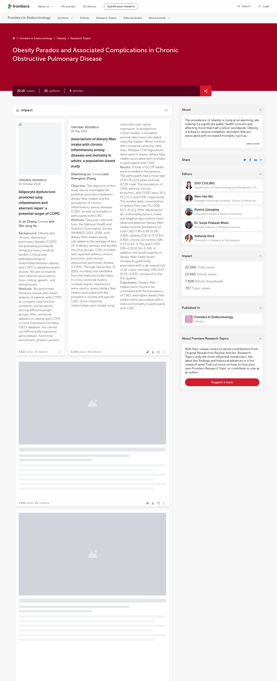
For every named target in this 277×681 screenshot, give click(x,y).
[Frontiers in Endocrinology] (222, 319)
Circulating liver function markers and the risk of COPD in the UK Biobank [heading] (41, 384)
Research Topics (80, 38)
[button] (52, 90)
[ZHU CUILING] (222, 185)
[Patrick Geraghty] (222, 212)
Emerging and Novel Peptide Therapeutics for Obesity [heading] (39, 574)
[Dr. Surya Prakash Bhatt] (222, 225)
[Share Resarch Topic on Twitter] (244, 159)
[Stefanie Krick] (222, 238)
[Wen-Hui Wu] (222, 198)
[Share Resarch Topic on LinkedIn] (255, 159)
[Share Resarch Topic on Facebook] (250, 159)
